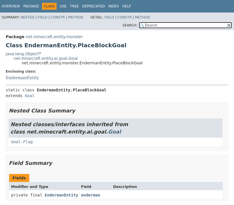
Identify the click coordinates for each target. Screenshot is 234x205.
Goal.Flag (22, 142)
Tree (74, 6)
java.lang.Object (22, 54)
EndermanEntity (22, 77)
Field (42, 17)
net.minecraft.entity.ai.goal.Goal (46, 58)
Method (75, 17)
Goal (29, 95)
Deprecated (93, 6)
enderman (90, 195)
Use (63, 6)
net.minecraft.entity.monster (54, 36)
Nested (27, 17)
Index (113, 6)
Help (126, 6)
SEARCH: (130, 25)
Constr (58, 17)
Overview (11, 6)
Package (31, 6)
